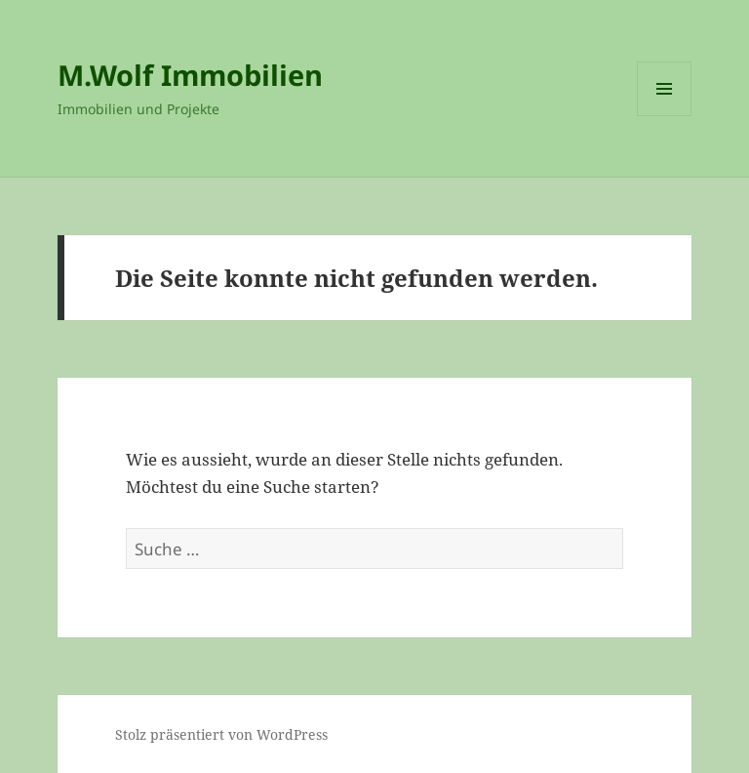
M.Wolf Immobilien (190, 75)
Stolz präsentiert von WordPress (221, 734)
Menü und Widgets (664, 115)
